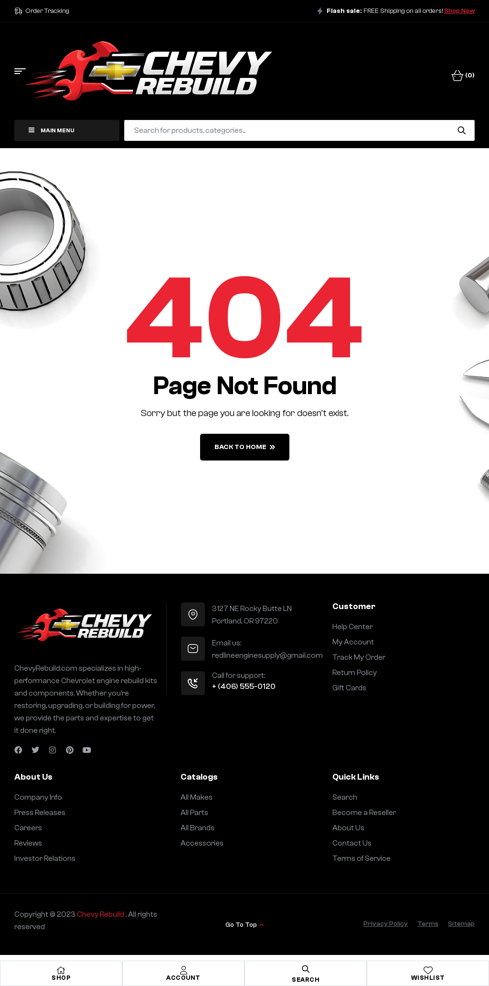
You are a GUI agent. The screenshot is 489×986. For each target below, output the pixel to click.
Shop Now (459, 11)
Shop (61, 977)
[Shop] (61, 970)
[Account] (183, 970)
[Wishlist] (428, 970)
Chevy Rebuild (101, 914)
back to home (244, 447)
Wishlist (428, 977)
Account (183, 977)
